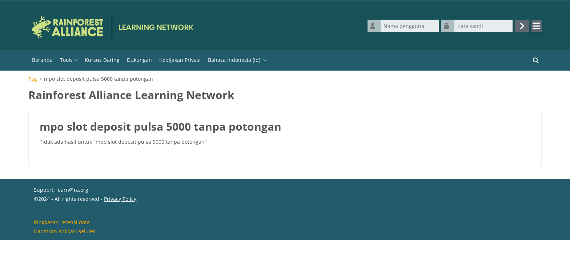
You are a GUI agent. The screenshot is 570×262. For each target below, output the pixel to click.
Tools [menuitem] (66, 59)
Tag (32, 79)
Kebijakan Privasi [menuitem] (180, 59)
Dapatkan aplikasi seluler (64, 252)
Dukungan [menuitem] (139, 59)
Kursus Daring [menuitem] (102, 59)
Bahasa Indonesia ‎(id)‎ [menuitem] (234, 59)
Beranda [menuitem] (42, 59)
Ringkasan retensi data (62, 243)
